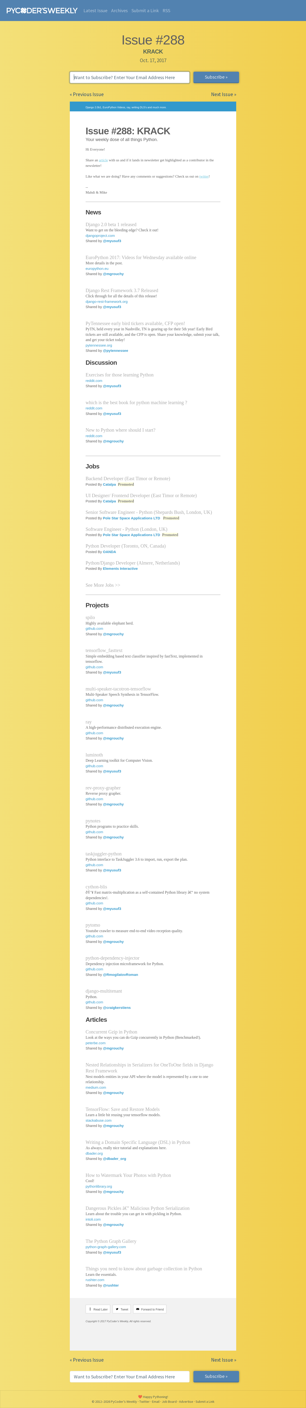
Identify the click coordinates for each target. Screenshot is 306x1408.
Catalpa (109, 484)
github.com (94, 628)
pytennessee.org (99, 345)
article (103, 160)
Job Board (169, 1401)
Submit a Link (145, 10)
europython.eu (97, 268)
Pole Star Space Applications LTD (131, 518)
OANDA (109, 552)
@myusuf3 (112, 241)
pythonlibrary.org (99, 1186)
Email (155, 1401)
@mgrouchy (113, 274)
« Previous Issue (87, 94)
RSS (166, 10)
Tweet (124, 1309)
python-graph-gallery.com (106, 1247)
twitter (204, 176)
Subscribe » (216, 77)
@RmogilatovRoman (120, 975)
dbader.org (94, 1153)
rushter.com (95, 1280)
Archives (119, 10)
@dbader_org (114, 1159)
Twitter (144, 1401)
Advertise (186, 1401)
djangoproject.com (100, 236)
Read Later (100, 1309)
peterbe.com (95, 1043)
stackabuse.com (98, 1120)
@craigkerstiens (117, 1008)
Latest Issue (95, 10)
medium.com (96, 1087)
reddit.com (94, 381)
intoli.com (93, 1219)
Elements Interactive (120, 568)
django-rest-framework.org (107, 301)
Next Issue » (223, 94)
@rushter (111, 1285)
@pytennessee (115, 350)
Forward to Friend (152, 1309)
